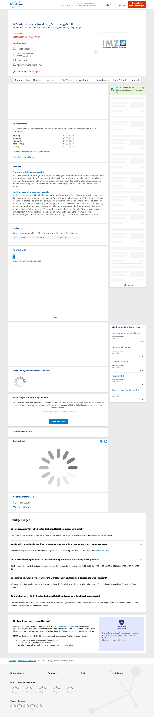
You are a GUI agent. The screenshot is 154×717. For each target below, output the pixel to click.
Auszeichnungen (84, 79)
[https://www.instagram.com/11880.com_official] (19, 706)
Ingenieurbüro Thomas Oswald (126, 332)
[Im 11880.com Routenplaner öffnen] (101, 440)
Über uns (37, 79)
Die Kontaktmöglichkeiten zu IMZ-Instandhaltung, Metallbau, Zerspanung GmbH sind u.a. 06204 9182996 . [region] (60, 550)
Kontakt (135, 79)
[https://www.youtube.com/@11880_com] (39, 706)
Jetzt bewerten (58, 421)
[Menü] (125, 4)
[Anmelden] (112, 5)
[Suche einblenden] (104, 4)
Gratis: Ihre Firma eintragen (136, 4)
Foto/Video (66, 79)
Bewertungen (102, 79)
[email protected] (103, 550)
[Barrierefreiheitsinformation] (121, 4)
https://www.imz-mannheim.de (27, 260)
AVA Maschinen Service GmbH (125, 390)
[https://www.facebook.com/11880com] (13, 706)
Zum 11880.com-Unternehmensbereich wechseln (78, 5)
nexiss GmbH (118, 375)
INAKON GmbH (119, 361)
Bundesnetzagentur (65, 626)
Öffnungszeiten (22, 79)
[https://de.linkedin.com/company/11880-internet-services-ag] (32, 706)
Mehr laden (128, 285)
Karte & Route (120, 79)
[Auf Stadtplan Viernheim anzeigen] (105, 441)
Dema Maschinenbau (121, 347)
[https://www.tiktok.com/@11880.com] (26, 706)
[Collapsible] (141, 529)
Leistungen (51, 79)
